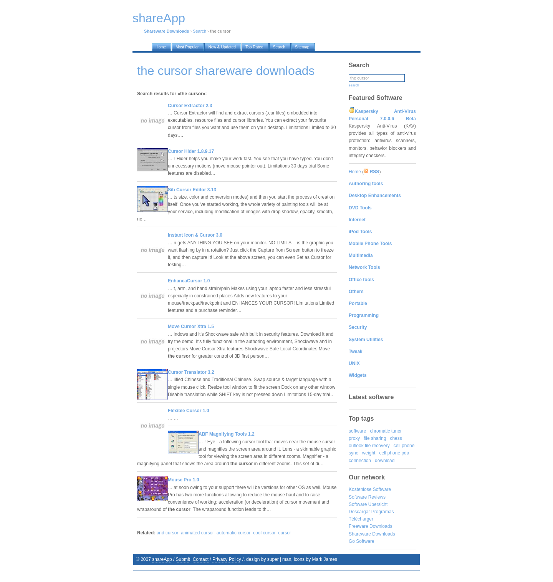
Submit (183, 559)
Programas (382, 511)
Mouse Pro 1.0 (183, 480)
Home (355, 171)
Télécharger (361, 519)
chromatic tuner (386, 431)
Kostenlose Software (370, 489)
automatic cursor (234, 533)
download (384, 460)
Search (199, 31)
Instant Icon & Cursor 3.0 (195, 235)
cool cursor (264, 533)
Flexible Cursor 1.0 (188, 410)
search (354, 85)
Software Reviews (367, 497)
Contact (201, 559)
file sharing (375, 438)
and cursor (168, 533)
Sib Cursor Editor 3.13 (192, 189)
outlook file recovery (369, 445)
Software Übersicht (368, 504)
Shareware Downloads (372, 534)
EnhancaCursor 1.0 (189, 281)
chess (396, 438)
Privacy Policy (226, 559)
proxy (354, 438)
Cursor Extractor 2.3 (190, 105)
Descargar (359, 511)
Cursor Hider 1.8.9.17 (191, 151)
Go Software (361, 541)
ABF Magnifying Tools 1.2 (227, 434)
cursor (284, 533)
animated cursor (197, 533)
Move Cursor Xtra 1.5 (191, 326)
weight (369, 453)
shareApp (162, 559)
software (357, 431)
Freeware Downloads (370, 526)
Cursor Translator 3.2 (191, 372)
